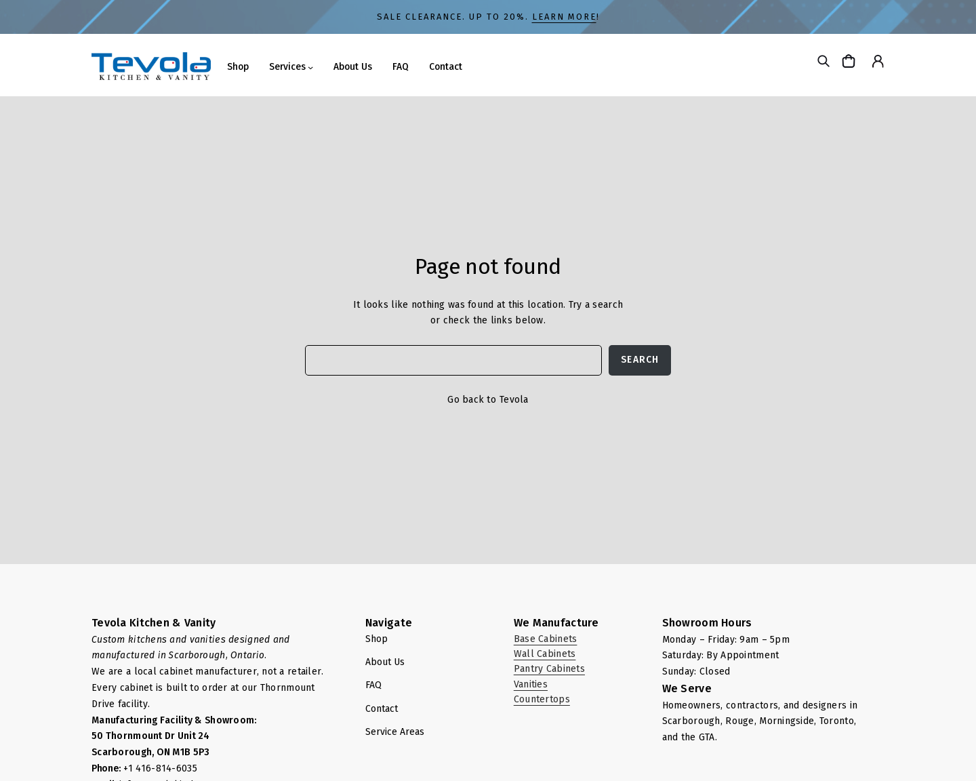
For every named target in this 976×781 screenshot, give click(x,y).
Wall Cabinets (545, 654)
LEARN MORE (564, 17)
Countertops (542, 699)
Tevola (514, 399)
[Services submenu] (310, 67)
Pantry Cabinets (549, 669)
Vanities (531, 684)
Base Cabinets (545, 639)
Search (640, 359)
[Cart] (850, 60)
